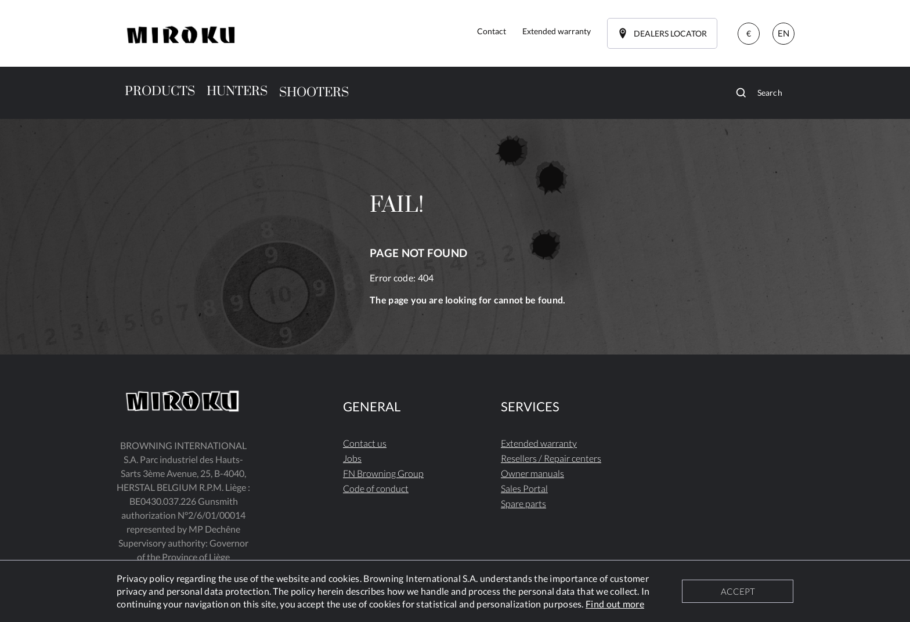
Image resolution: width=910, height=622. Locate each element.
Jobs (352, 458)
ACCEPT (738, 591)
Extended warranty (539, 443)
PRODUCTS (160, 91)
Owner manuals (532, 473)
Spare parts (523, 503)
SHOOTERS (314, 92)
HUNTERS (237, 91)
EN (783, 33)
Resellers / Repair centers (551, 458)
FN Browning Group (383, 473)
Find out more (615, 603)
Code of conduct (376, 488)
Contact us (365, 443)
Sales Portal (524, 488)
